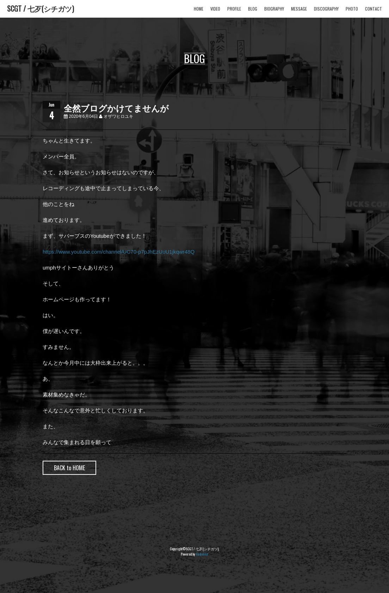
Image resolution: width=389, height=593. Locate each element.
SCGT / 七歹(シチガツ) (40, 8)
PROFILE (234, 9)
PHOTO (352, 9)
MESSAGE (299, 9)
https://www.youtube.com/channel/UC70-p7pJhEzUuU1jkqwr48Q (118, 252)
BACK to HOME (69, 468)
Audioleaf (202, 554)
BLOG (252, 9)
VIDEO (215, 9)
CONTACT (373, 9)
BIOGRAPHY (274, 9)
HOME (198, 9)
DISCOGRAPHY (326, 9)
